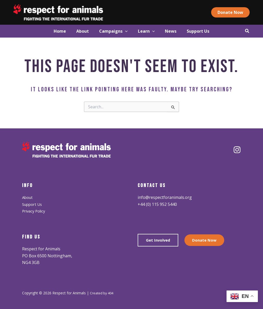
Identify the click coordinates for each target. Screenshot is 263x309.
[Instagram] (237, 150)
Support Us (33, 204)
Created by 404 (102, 292)
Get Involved (159, 240)
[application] (122, 31)
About (28, 197)
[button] (238, 12)
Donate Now (207, 240)
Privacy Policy (35, 211)
